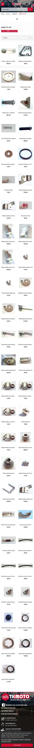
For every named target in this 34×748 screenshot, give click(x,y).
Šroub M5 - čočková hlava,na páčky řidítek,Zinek (8, 602)
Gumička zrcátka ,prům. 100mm (25, 164)
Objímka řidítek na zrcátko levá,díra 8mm (8, 421)
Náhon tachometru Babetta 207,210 (25, 627)
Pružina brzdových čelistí (8, 550)
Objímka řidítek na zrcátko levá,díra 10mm (8, 447)
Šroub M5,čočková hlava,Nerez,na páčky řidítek (25, 602)
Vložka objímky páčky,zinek (8, 293)
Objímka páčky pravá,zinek (25, 190)
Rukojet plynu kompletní (25, 138)
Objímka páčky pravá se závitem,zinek (8, 241)
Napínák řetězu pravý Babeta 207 (25, 293)
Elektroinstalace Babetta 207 (8, 370)
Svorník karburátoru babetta (8, 138)
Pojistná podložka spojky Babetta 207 (8, 164)
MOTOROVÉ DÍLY (13, 31)
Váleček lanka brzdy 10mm (25, 473)
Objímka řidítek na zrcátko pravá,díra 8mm (25, 396)
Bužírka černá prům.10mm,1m (8, 576)
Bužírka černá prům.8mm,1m (25, 550)
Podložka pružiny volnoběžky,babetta (8, 87)
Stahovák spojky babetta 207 (25, 112)
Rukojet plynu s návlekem (8, 112)
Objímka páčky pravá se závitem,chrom (8, 267)
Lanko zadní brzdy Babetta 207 (25, 653)
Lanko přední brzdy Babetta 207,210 (8, 679)
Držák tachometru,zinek (9, 499)
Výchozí (17, 38)
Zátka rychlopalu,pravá (8, 473)
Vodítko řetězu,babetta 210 (25, 370)
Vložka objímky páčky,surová (25, 267)
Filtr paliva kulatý (8, 190)
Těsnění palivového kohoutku (8, 627)
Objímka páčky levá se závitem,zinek (25, 241)
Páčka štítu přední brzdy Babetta (8, 344)
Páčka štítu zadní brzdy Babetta (25, 344)
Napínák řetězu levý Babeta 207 (8, 318)
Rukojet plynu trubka (25, 87)
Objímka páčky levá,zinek (8, 215)
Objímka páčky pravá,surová (25, 499)
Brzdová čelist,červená (25, 524)
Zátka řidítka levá (25, 421)
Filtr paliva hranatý (25, 215)
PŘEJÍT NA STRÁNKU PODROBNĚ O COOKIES (12, 739)
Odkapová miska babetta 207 (25, 61)
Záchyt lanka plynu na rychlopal (25, 447)
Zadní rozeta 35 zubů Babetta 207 (8, 653)
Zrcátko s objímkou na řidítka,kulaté (8, 61)
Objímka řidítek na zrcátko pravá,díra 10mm (8, 396)
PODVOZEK (4, 31)
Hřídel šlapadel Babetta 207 (25, 318)
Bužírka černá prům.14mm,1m (25, 576)
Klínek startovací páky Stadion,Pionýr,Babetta (8, 524)
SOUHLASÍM (17, 745)
